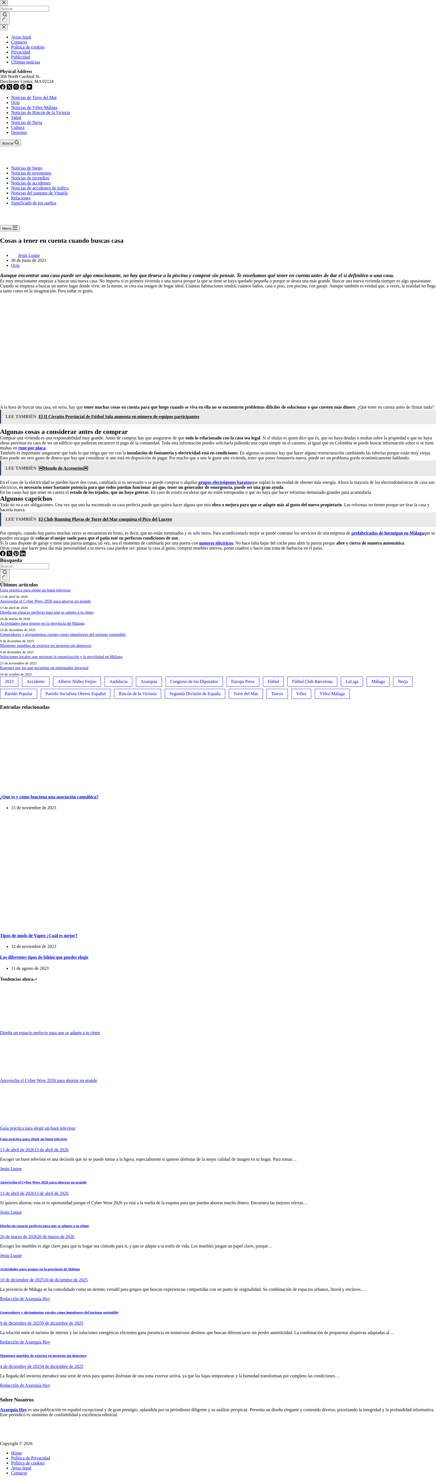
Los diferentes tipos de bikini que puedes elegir (44, 957)
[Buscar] (10, 143)
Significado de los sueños (33, 203)
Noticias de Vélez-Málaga (34, 107)
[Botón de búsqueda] (5, 575)
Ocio (15, 102)
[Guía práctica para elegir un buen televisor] (21, 1123)
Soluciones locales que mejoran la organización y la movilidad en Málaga (61, 656)
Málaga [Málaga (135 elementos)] (378, 681)
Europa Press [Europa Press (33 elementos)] (243, 681)
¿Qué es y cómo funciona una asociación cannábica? (49, 797)
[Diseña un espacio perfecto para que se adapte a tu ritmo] (21, 1027)
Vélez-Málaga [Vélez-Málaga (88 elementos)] (332, 693)
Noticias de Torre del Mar (34, 97)
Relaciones (21, 198)
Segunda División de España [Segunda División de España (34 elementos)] (194, 693)
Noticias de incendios (30, 178)
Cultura (17, 127)
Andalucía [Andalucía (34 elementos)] (118, 681)
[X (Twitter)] (10, 554)
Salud (16, 117)
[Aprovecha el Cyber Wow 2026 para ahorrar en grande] (21, 1075)
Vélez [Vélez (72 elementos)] (301, 693)
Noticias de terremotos (31, 173)
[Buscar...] (24, 566)
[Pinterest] (16, 554)
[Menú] (10, 228)
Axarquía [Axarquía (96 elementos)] (149, 681)
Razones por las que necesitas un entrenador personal (44, 668)
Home (16, 1453)
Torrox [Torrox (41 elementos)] (277, 693)
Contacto (19, 1473)
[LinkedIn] (23, 554)
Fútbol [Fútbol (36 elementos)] (273, 681)
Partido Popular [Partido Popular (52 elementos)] (18, 693)
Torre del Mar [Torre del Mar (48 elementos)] (246, 693)
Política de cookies (28, 1463)
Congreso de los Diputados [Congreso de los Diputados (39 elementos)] (194, 681)
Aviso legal (21, 1468)
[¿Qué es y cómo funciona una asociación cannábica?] (55, 786)
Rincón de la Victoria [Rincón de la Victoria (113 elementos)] (137, 693)
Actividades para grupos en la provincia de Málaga (42, 623)
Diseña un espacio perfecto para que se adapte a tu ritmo (46, 612)
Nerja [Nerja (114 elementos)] (403, 681)
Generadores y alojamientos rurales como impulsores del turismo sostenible (63, 634)
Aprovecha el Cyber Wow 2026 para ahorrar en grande (45, 601)
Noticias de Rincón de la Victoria (40, 112)
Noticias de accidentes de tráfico (40, 188)
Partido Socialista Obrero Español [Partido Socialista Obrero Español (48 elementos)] (75, 693)
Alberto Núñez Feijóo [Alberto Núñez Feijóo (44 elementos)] (77, 681)
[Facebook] (3, 554)
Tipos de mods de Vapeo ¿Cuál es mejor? (38, 935)
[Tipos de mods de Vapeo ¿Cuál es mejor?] (83, 924)
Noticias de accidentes (31, 183)
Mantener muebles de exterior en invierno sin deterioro (46, 645)
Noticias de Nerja (26, 122)
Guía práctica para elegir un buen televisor (35, 590)
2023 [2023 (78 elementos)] (9, 681)
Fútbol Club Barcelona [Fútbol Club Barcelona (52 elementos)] (312, 681)
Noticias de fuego (26, 168)
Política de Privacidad (30, 1458)
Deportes (19, 132)
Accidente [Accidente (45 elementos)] (36, 681)
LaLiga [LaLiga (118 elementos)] (352, 681)
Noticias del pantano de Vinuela (39, 193)
